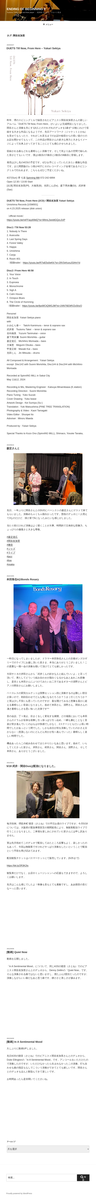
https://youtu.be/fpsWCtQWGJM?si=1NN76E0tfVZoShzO (52, 305)
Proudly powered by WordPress (19, 1193)
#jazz (9, 556)
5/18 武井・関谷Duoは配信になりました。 (32, 766)
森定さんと (13, 448)
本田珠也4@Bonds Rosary (23, 579)
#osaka (10, 564)
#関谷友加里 (13, 541)
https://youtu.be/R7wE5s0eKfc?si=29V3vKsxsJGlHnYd (51, 262)
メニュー (48, 24)
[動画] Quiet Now (17, 952)
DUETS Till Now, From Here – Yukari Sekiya (34, 48)
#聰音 (10, 545)
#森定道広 (12, 537)
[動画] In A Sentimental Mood (24, 1041)
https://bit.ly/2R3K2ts (17, 865)
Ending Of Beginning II (26, 9)
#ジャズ (11, 548)
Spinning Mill (33, 177)
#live (9, 560)
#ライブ (11, 552)
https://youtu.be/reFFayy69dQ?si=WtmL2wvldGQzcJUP (36, 220)
